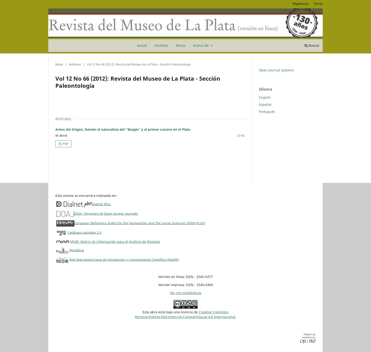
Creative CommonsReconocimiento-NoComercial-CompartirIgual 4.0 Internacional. (185, 314)
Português (267, 111)
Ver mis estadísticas (185, 293)
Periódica (76, 250)
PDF (65, 144)
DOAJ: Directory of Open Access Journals (106, 213)
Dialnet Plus (101, 204)
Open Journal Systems (276, 70)
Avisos (181, 45)
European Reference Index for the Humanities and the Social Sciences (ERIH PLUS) (139, 223)
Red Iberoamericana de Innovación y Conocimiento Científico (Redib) (124, 259)
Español (265, 104)
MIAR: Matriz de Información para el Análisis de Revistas (115, 241)
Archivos (161, 45)
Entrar (318, 3)
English (265, 97)
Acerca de (201, 45)
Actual (142, 45)
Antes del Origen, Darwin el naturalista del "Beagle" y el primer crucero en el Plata (122, 129)
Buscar (312, 45)
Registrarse (301, 3)
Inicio (59, 64)
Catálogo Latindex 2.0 (84, 232)
